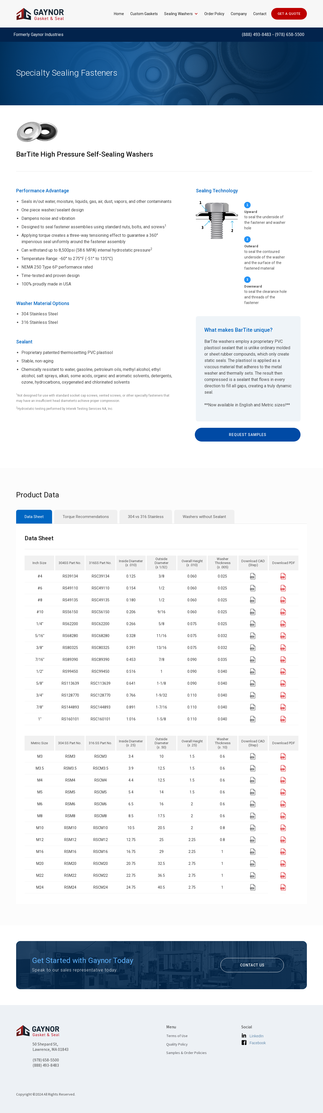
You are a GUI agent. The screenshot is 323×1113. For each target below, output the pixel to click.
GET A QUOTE (289, 14)
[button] (179, 14)
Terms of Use (177, 1036)
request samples (247, 435)
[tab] (34, 517)
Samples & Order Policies (186, 1053)
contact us (252, 965)
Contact (259, 14)
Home (119, 14)
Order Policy (214, 14)
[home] (40, 13)
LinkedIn (257, 1036)
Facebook (258, 1043)
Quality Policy (177, 1044)
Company (239, 14)
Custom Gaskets (144, 14)
